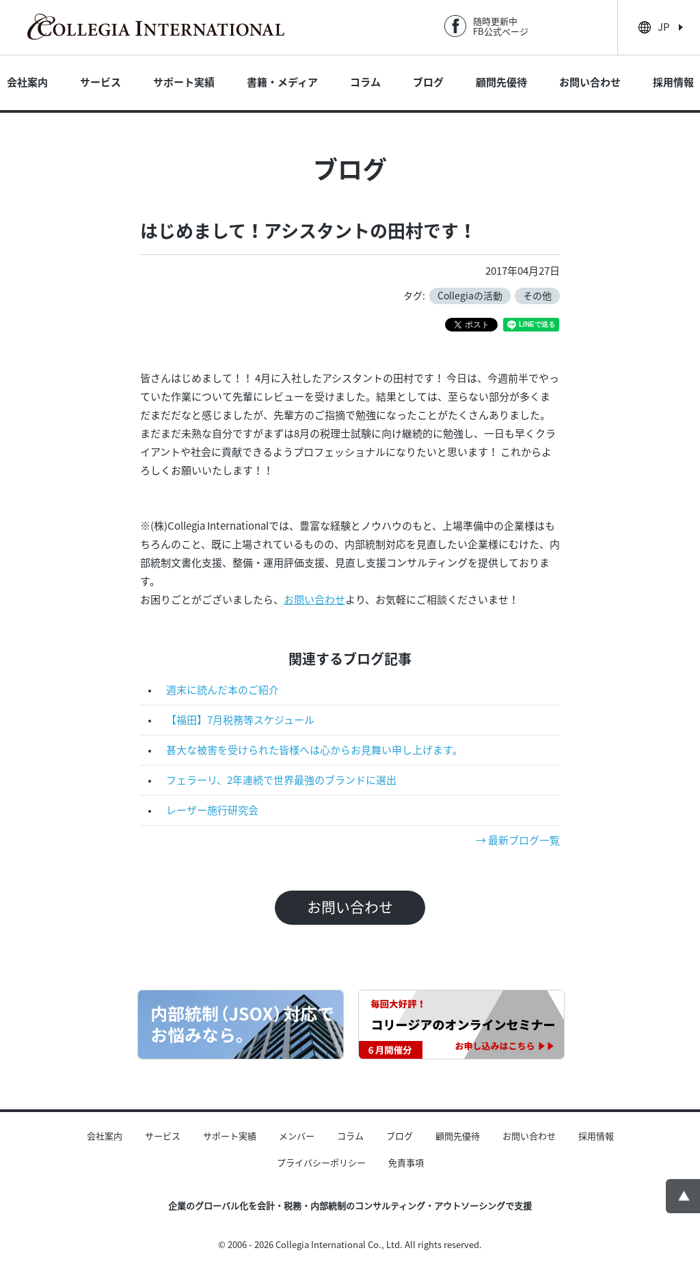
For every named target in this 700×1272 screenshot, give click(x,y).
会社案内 (27, 82)
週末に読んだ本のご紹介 (222, 690)
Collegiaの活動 (470, 296)
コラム (365, 82)
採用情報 (673, 82)
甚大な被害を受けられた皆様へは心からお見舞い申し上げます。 (314, 750)
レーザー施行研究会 (212, 810)
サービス (100, 82)
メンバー (296, 1136)
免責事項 (406, 1163)
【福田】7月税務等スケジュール (240, 720)
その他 (537, 296)
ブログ (428, 82)
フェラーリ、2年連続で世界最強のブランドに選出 (281, 780)
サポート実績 (184, 82)
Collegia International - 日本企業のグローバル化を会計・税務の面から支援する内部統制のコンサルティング (155, 27)
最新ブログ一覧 (524, 840)
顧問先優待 (501, 82)
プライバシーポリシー (321, 1163)
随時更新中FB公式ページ (500, 26)
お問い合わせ (590, 82)
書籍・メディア (282, 82)
